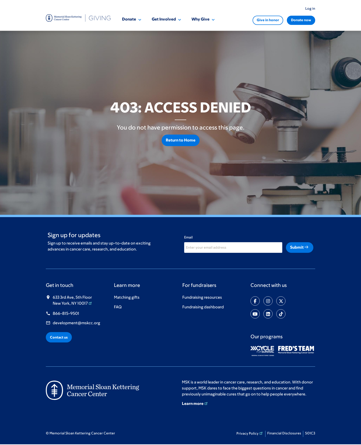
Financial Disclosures (284, 433)
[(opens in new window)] (263, 351)
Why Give (201, 19)
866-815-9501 (66, 313)
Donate (129, 19)
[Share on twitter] (280, 301)
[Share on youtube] (255, 313)
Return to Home (180, 140)
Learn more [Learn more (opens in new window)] (195, 403)
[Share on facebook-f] (255, 301)
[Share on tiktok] (280, 313)
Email (188, 237)
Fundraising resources (202, 297)
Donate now (301, 20)
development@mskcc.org (76, 323)
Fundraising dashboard (203, 307)
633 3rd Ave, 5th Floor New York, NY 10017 (73, 300)
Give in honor (268, 20)
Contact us (59, 337)
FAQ (118, 307)
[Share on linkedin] (268, 313)
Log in (310, 8)
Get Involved (164, 19)
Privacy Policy (249, 433)
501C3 (310, 433)
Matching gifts (127, 297)
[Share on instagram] (268, 301)
